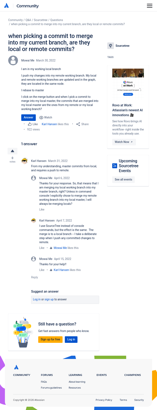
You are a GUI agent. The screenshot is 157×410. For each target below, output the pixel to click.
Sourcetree (41, 20)
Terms (123, 399)
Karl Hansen (49, 124)
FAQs (44, 381)
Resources (75, 387)
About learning (77, 381)
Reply (34, 277)
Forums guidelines (51, 387)
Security (139, 399)
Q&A (28, 20)
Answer (28, 117)
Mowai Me (27, 60)
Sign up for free (50, 339)
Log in (37, 299)
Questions (56, 20)
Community (28, 6)
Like (41, 209)
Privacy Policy (104, 399)
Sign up (49, 299)
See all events (123, 179)
